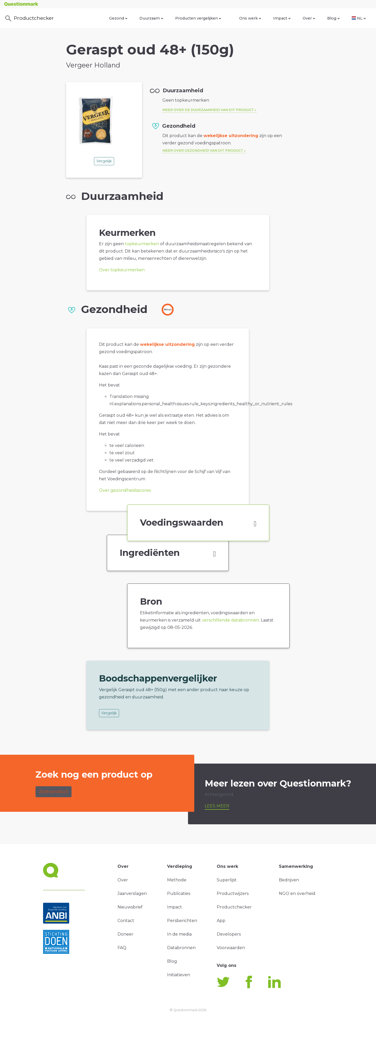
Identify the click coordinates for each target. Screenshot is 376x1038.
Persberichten (182, 920)
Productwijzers (233, 893)
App (221, 920)
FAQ (122, 947)
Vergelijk (104, 161)
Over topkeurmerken (122, 269)
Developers (229, 934)
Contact (126, 920)
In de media (179, 934)
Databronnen (181, 947)
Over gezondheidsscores (125, 490)
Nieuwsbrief (130, 907)
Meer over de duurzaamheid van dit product (208, 110)
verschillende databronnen (230, 620)
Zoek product (53, 791)
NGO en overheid (297, 893)
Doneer (125, 934)
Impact (282, 18)
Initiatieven (178, 974)
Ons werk (250, 18)
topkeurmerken (142, 243)
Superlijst (227, 879)
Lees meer (217, 805)
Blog (333, 18)
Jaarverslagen (132, 893)
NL (359, 18)
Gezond (118, 18)
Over (309, 18)
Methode (176, 879)
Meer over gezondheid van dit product (202, 150)
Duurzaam (151, 18)
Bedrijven (289, 879)
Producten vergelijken (198, 18)
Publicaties (178, 893)
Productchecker (29, 18)
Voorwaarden (231, 947)
